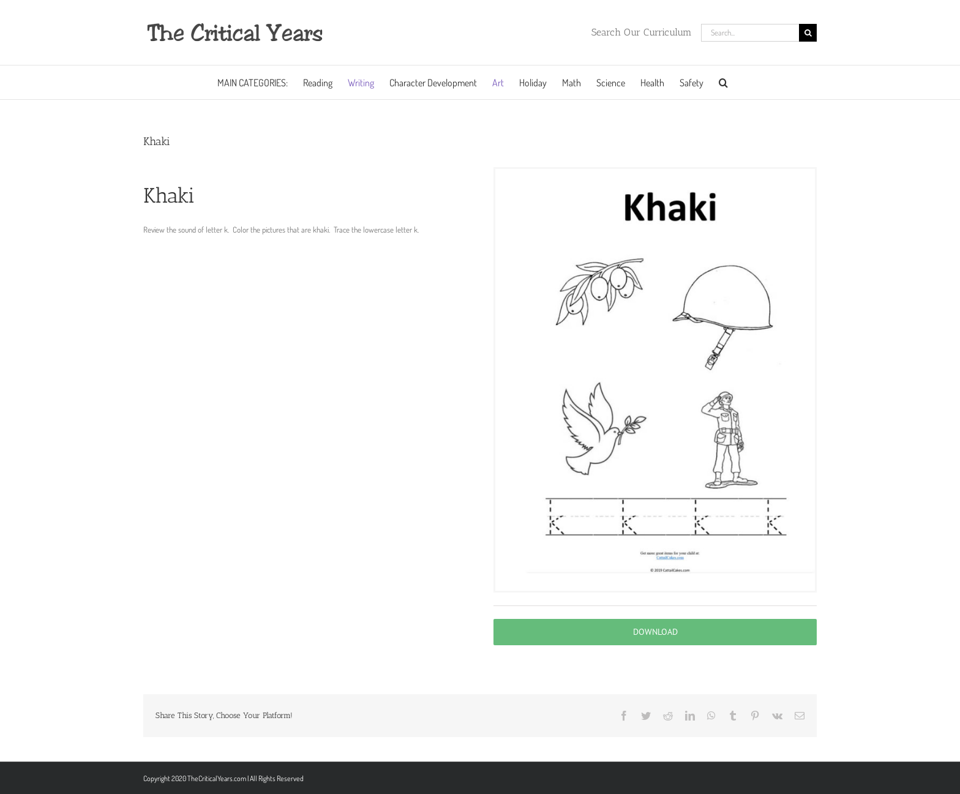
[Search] (808, 33)
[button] (723, 82)
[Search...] (750, 33)
